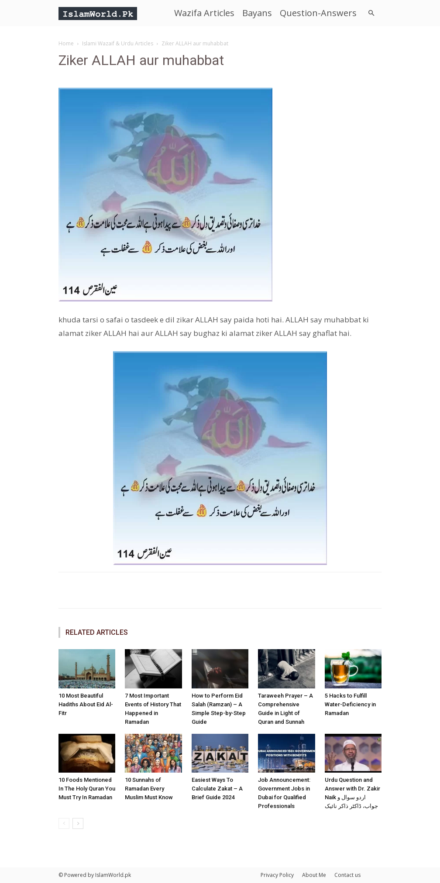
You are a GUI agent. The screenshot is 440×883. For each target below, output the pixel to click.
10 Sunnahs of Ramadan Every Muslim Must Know (149, 789)
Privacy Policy (277, 875)
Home (66, 43)
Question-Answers (318, 13)
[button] (371, 13)
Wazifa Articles (204, 13)
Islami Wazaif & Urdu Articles (117, 43)
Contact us (347, 875)
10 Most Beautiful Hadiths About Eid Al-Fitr (85, 704)
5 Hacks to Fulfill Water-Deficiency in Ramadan (350, 704)
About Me (314, 875)
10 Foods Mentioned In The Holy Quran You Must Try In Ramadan (86, 789)
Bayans (257, 13)
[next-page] (77, 823)
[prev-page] (63, 823)
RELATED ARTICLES (96, 632)
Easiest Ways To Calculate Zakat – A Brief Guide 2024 (217, 789)
